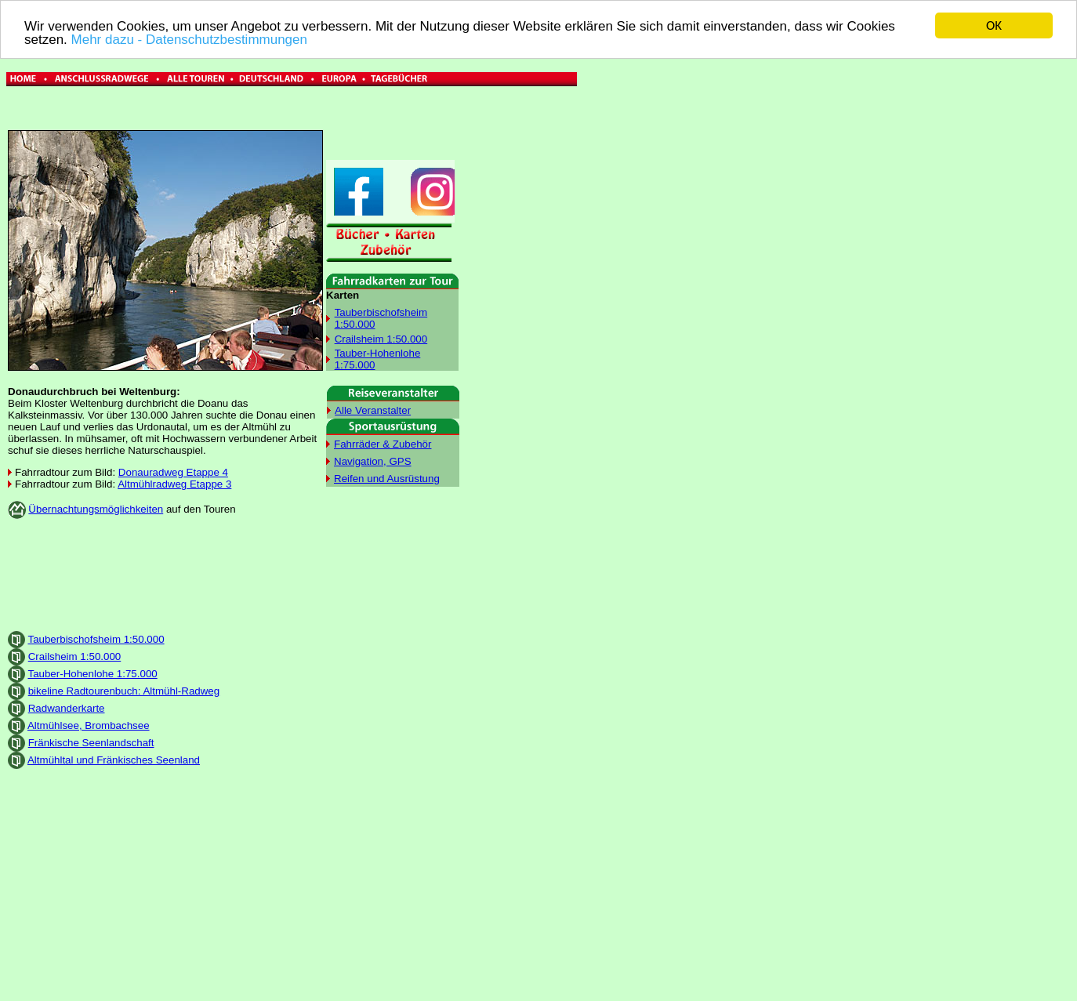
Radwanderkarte (66, 707)
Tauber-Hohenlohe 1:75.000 (92, 673)
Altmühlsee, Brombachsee (88, 725)
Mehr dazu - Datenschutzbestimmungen (189, 38)
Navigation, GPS (373, 460)
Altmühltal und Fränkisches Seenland (113, 759)
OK (994, 25)
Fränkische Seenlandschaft (91, 742)
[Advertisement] (644, 241)
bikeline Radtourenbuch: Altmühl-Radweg (124, 690)
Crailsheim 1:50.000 (381, 338)
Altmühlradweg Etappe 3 (174, 484)
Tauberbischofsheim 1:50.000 (95, 638)
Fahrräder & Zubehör (382, 443)
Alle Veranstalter (373, 409)
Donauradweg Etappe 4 (173, 472)
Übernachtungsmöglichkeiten (95, 509)
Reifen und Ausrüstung (387, 478)
